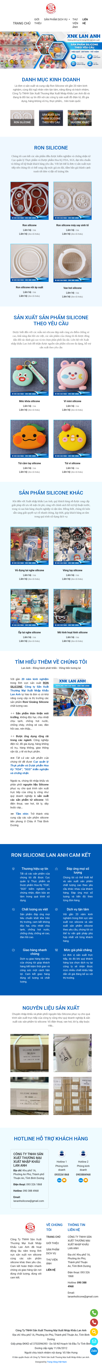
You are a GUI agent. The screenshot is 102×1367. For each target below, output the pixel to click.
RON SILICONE (22, 122)
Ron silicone (29, 225)
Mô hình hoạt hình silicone (73, 632)
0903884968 (83, 1174)
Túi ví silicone (72, 463)
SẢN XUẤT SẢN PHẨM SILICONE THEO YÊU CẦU (51, 118)
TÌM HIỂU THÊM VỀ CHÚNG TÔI (51, 662)
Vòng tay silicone (72, 570)
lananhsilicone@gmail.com (28, 1200)
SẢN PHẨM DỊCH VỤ (56, 19)
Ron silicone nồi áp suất (29, 287)
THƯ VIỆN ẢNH (75, 23)
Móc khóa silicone (29, 401)
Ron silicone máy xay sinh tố (72, 225)
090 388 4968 (31, 1190)
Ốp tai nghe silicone (29, 632)
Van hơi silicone (72, 288)
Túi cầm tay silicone (29, 463)
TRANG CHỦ (21, 23)
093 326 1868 (34, 1184)
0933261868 (62, 1174)
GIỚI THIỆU (37, 21)
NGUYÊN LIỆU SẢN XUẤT (51, 1008)
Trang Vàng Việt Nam (57, 1362)
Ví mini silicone (72, 401)
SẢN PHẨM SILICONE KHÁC (51, 493)
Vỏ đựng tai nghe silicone (29, 570)
